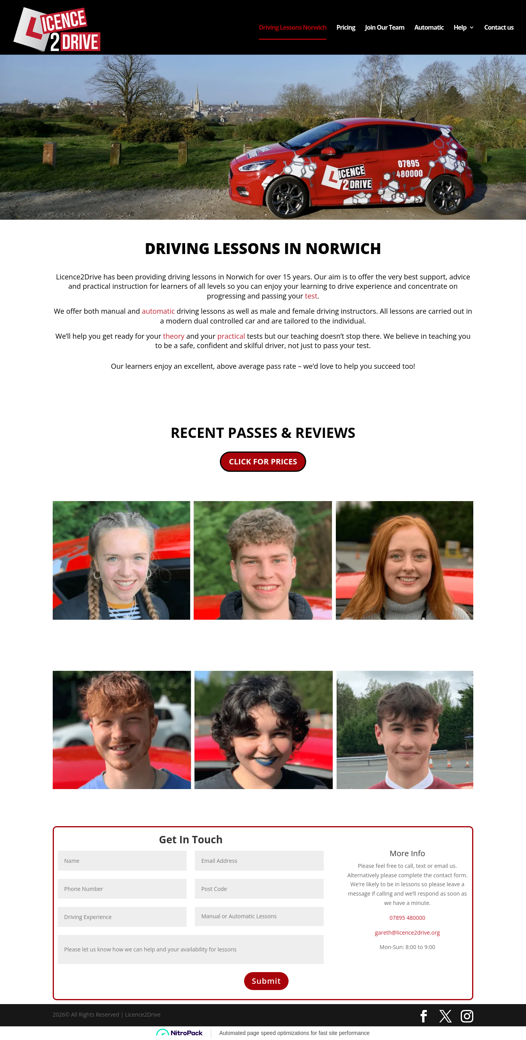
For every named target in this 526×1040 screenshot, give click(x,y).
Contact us (499, 28)
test (310, 295)
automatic (158, 311)
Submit (266, 981)
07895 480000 (407, 917)
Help (460, 28)
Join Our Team (385, 28)
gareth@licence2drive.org (407, 932)
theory (174, 336)
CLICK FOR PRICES (263, 461)
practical (231, 336)
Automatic (429, 28)
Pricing (345, 28)
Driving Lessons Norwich (292, 28)
